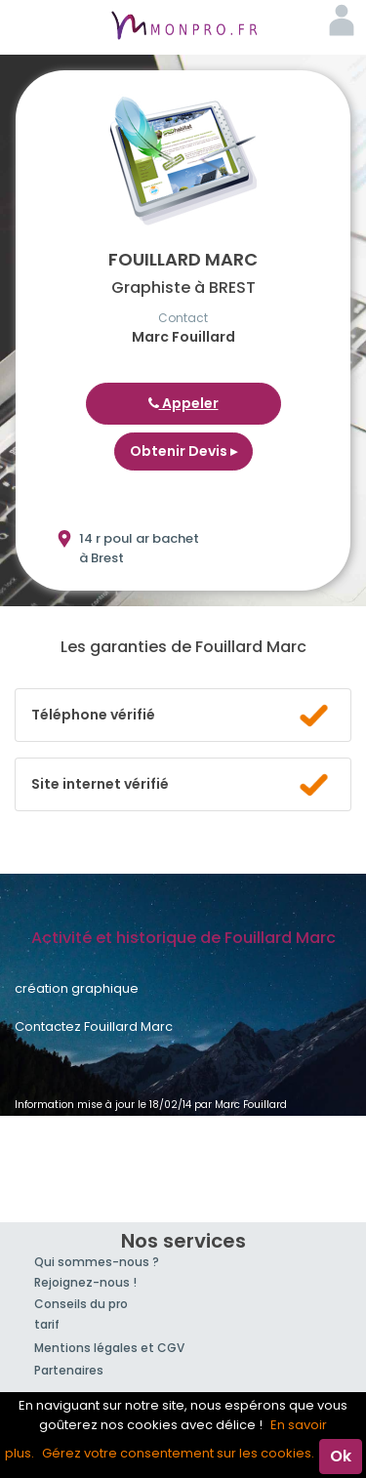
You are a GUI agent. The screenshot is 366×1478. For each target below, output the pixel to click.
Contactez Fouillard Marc (94, 1026)
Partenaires (68, 1370)
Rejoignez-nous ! (85, 1282)
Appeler (183, 403)
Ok (340, 1456)
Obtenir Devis (183, 451)
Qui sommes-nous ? (96, 1261)
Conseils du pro (81, 1303)
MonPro (183, 27)
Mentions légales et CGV (109, 1347)
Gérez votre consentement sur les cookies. (178, 1453)
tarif (47, 1324)
